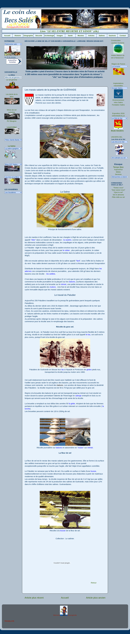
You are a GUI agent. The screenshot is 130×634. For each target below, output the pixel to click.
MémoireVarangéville (65, 615)
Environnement (118, 100)
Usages (60, 36)
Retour (94, 583)
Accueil (7, 36)
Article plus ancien (95, 597)
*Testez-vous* (118, 188)
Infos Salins (118, 102)
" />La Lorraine (120, 66)
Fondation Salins (118, 105)
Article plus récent (34, 597)
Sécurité (38, 36)
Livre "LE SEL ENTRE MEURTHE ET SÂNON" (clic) (73, 31)
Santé (70, 36)
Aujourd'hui (118, 169)
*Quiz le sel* (118, 192)
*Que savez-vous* (118, 190)
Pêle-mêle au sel (118, 197)
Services (118, 174)
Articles (91, 36)
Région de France (118, 64)
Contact (123, 36)
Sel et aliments (118, 195)
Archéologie (49, 36)
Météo (118, 172)
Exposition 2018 (118, 113)
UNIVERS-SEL (116, 137)
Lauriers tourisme (117, 43)
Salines (102, 36)
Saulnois (112, 36)
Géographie (28, 36)
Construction (116, 40)
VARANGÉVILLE (118, 116)
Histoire (18, 36)
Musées (81, 36)
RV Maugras (11, 121)
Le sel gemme (11, 80)
